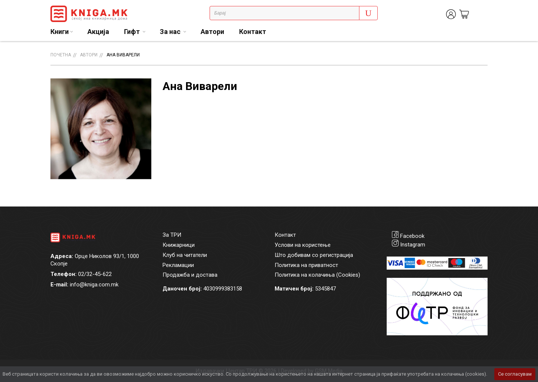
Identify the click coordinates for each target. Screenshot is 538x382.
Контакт (252, 31)
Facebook (412, 236)
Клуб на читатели (185, 255)
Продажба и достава (190, 274)
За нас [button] (171, 31)
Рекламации (178, 265)
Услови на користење (303, 245)
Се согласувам (515, 374)
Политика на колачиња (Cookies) (317, 274)
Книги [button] (59, 31)
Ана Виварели (123, 55)
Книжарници (179, 245)
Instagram (412, 244)
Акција (98, 31)
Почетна (60, 55)
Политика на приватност (306, 265)
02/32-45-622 (95, 274)
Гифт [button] (132, 31)
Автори (212, 31)
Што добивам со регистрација (314, 255)
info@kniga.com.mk (94, 284)
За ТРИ (172, 235)
